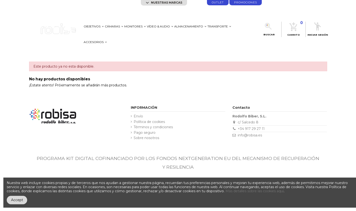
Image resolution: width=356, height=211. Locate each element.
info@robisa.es (250, 135)
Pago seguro (145, 133)
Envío (138, 116)
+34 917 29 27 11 (251, 129)
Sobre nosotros (146, 138)
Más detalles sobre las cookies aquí (254, 191)
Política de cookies (149, 122)
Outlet (218, 2)
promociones (245, 2)
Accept (17, 200)
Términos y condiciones (153, 127)
